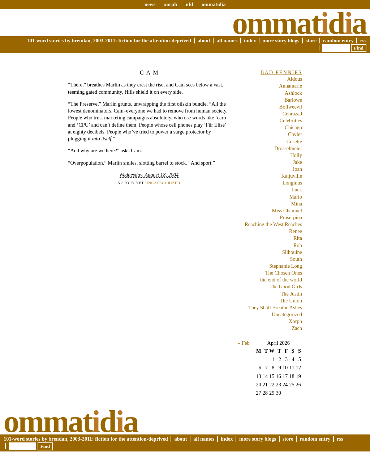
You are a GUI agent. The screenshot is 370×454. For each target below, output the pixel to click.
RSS (363, 40)
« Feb (243, 343)
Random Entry (338, 40)
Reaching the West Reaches (273, 224)
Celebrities (291, 120)
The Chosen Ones (283, 273)
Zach (297, 328)
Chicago (293, 127)
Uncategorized (162, 183)
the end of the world (281, 280)
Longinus (292, 183)
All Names (226, 40)
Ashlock (293, 93)
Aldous (294, 79)
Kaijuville (291, 176)
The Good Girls (286, 286)
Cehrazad (292, 113)
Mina (296, 204)
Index (250, 40)
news (150, 4)
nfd (189, 4)
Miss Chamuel (287, 210)
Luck (296, 189)
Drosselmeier (288, 148)
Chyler (295, 134)
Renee (295, 231)
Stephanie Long (285, 266)
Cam (150, 72)
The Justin (291, 294)
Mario (295, 197)
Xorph (295, 321)
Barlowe (293, 100)
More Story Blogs (280, 40)
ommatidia (213, 4)
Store (311, 40)
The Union (291, 301)
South (296, 259)
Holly (296, 155)
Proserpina (291, 217)
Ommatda (299, 23)
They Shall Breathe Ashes (275, 307)
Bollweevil (290, 107)
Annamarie (290, 86)
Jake (297, 162)
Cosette (294, 141)
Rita (297, 238)
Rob (297, 245)
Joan (297, 169)
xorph (170, 4)
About (204, 40)
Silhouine (292, 252)
